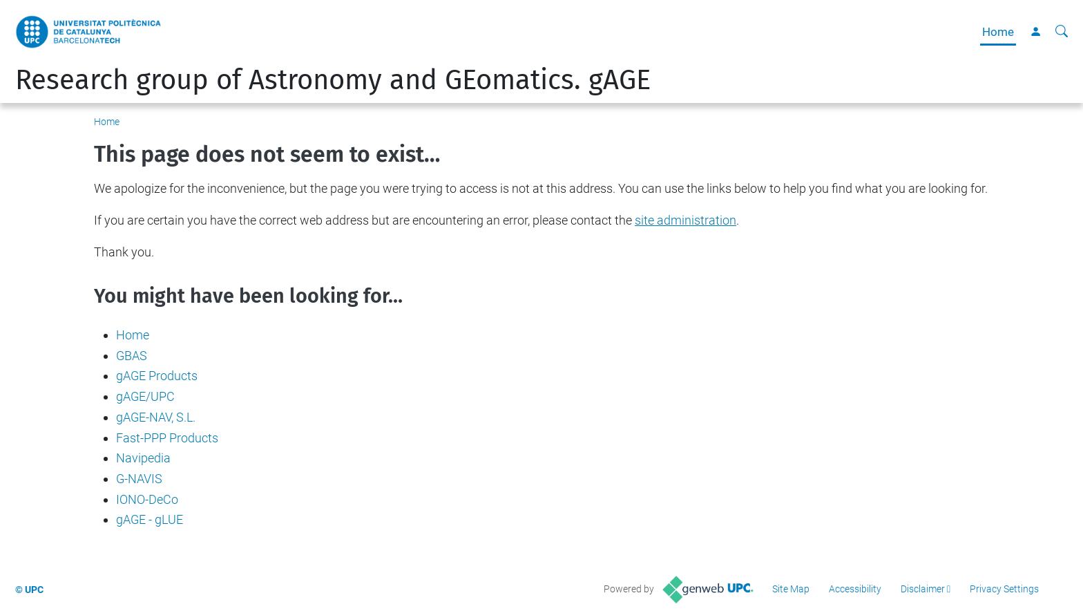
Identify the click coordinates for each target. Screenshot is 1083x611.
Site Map (790, 588)
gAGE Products (157, 375)
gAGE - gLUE (149, 519)
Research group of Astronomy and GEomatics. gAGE (333, 80)
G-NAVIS (139, 478)
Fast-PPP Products (167, 438)
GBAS (131, 355)
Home (998, 32)
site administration (685, 220)
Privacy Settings (1004, 588)
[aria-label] (1061, 31)
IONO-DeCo (147, 499)
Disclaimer (923, 588)
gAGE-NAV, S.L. (155, 417)
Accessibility (855, 588)
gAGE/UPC (145, 396)
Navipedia (143, 458)
